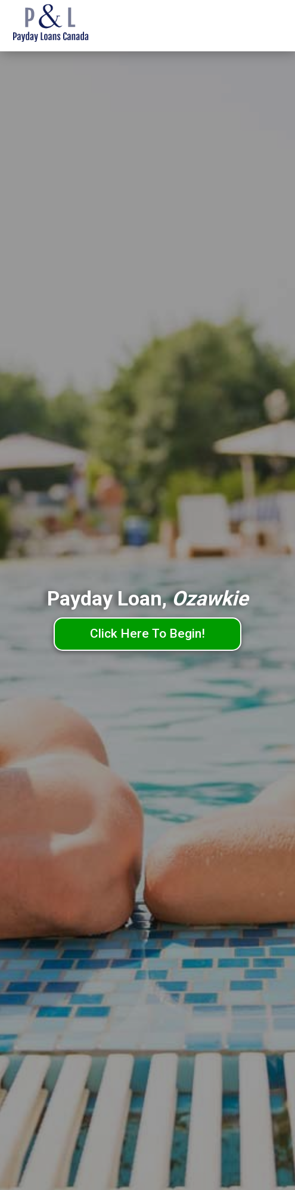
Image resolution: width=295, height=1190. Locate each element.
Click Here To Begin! (147, 633)
